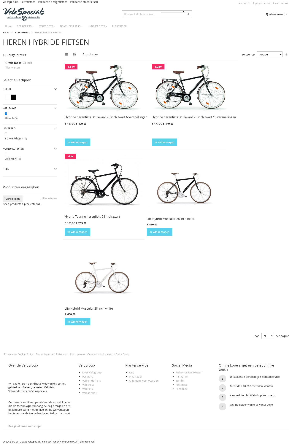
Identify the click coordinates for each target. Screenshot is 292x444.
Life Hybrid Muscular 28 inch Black (170, 219)
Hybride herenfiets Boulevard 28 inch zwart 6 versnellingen (106, 117)
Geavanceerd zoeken (100, 354)
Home (6, 32)
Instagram (182, 376)
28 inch (14, 118)
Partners (87, 376)
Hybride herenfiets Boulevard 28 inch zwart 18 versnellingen (194, 117)
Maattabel (135, 376)
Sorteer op (248, 54)
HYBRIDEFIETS (22, 32)
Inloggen (256, 3)
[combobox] (157, 14)
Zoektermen (77, 354)
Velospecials (90, 393)
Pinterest (181, 384)
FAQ (131, 372)
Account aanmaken (276, 3)
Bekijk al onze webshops (24, 426)
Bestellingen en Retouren (52, 354)
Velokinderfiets (91, 380)
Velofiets (87, 389)
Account (243, 3)
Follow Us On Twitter (188, 372)
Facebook (181, 389)
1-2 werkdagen (19, 138)
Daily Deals (122, 354)
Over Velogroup (92, 372)
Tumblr (180, 380)
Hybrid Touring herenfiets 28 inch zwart (92, 216)
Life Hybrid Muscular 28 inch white (89, 308)
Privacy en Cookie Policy (19, 354)
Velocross (88, 384)
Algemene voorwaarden (144, 380)
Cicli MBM (16, 158)
